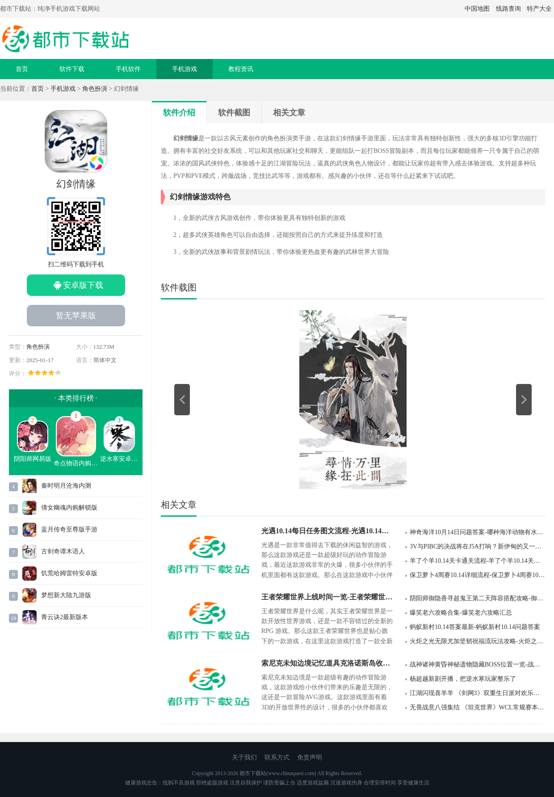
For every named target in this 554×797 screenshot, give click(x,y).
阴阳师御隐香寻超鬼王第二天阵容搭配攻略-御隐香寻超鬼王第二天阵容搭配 (477, 598)
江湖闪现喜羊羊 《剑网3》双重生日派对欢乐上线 (477, 693)
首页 (22, 69)
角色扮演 (94, 88)
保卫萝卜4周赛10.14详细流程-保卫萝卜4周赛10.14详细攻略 (477, 575)
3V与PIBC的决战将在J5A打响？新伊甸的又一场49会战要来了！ (477, 546)
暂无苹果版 (76, 315)
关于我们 (244, 757)
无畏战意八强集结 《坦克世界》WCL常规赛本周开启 (477, 707)
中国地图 (477, 8)
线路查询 (508, 8)
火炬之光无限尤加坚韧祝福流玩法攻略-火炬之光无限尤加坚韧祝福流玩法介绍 (477, 641)
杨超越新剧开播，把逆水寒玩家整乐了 (463, 678)
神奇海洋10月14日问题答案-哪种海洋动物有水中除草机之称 (477, 532)
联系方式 (277, 757)
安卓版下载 (83, 285)
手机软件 (128, 69)
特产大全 (539, 8)
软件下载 (71, 69)
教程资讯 (240, 69)
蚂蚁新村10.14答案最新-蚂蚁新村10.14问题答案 (475, 627)
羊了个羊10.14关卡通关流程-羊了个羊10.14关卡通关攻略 (477, 560)
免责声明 (309, 757)
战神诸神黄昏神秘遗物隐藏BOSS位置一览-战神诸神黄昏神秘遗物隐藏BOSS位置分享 (477, 664)
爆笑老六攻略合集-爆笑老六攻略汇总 (461, 612)
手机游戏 (184, 69)
